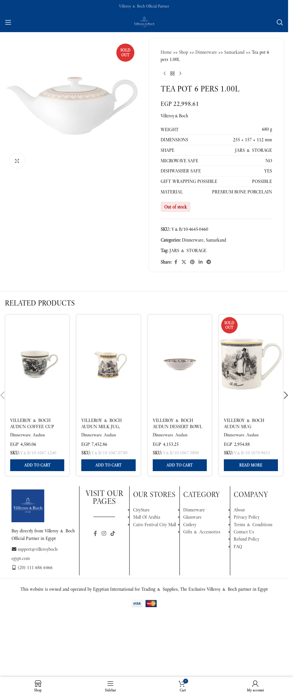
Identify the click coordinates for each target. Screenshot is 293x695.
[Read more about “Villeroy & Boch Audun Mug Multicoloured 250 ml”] (251, 465)
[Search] (279, 22)
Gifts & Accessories (201, 532)
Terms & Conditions (253, 524)
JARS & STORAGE (187, 250)
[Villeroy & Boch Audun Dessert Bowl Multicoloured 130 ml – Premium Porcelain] (180, 364)
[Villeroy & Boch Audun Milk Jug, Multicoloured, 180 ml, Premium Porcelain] (108, 364)
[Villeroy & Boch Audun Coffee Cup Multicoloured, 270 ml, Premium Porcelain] (37, 364)
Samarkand (234, 52)
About (239, 510)
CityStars (141, 510)
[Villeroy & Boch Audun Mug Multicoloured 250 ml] (251, 364)
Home (166, 52)
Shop (183, 52)
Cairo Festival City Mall (154, 524)
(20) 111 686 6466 (31, 567)
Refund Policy (246, 539)
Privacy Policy (247, 517)
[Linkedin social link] (201, 262)
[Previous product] (164, 74)
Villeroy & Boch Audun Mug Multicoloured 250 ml (247, 430)
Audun (39, 435)
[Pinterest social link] (192, 262)
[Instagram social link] (103, 533)
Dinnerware (206, 52)
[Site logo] (144, 22)
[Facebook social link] (176, 262)
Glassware (192, 517)
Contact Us (244, 532)
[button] (37, 465)
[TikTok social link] (112, 533)
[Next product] (180, 74)
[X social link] (184, 262)
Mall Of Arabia (146, 517)
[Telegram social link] (209, 262)
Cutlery (189, 524)
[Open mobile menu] (8, 22)
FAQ (238, 546)
